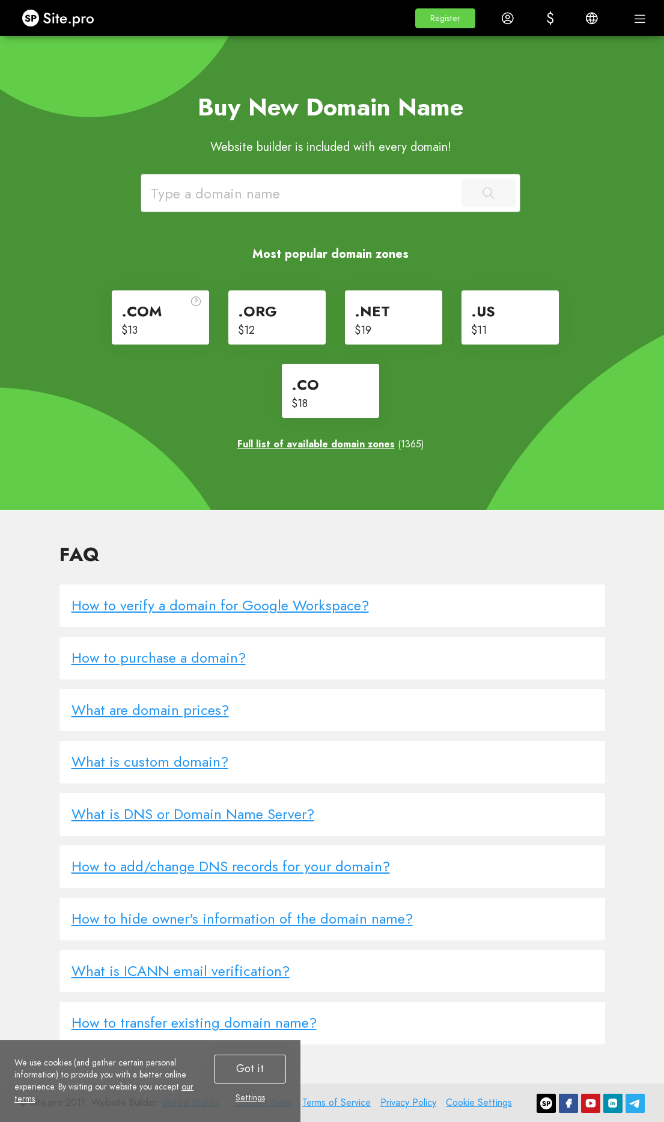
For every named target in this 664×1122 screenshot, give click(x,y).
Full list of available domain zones (316, 444)
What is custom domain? (150, 761)
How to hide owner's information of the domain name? (242, 918)
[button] (445, 18)
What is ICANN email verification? (181, 970)
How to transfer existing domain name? (194, 1022)
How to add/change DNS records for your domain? (231, 866)
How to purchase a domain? (159, 657)
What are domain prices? (150, 709)
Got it (250, 1068)
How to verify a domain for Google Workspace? (220, 605)
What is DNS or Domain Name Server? (193, 813)
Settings (250, 1097)
